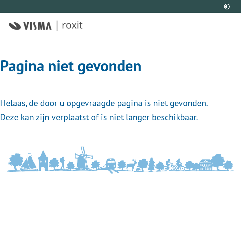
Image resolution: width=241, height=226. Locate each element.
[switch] (227, 6)
